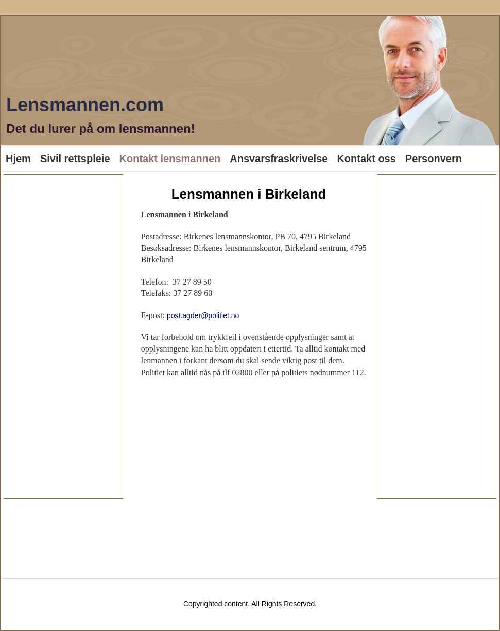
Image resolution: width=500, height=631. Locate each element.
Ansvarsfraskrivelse (278, 158)
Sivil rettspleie (75, 158)
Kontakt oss (366, 158)
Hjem (18, 158)
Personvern (433, 158)
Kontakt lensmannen (170, 158)
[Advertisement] (63, 336)
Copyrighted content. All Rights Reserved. (250, 604)
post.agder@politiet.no (203, 315)
